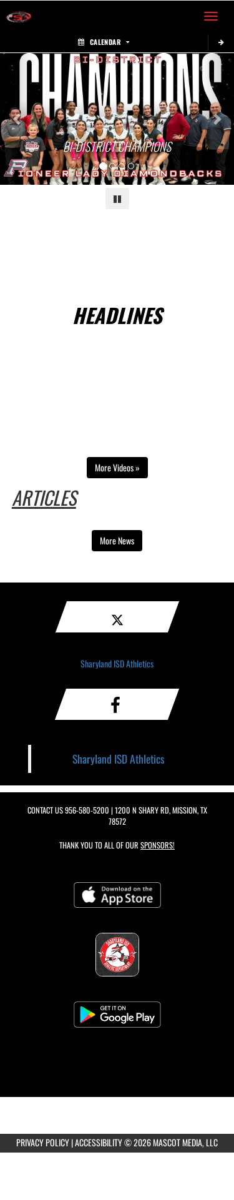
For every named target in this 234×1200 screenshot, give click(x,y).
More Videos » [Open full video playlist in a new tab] (117, 467)
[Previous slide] (17, 119)
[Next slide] (216, 119)
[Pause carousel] (117, 198)
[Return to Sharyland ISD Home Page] (18, 16)
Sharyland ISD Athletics (117, 663)
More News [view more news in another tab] (117, 540)
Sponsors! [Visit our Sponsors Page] (157, 845)
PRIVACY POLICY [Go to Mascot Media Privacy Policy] (42, 1142)
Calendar (103, 42)
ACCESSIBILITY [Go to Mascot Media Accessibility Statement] (98, 1142)
